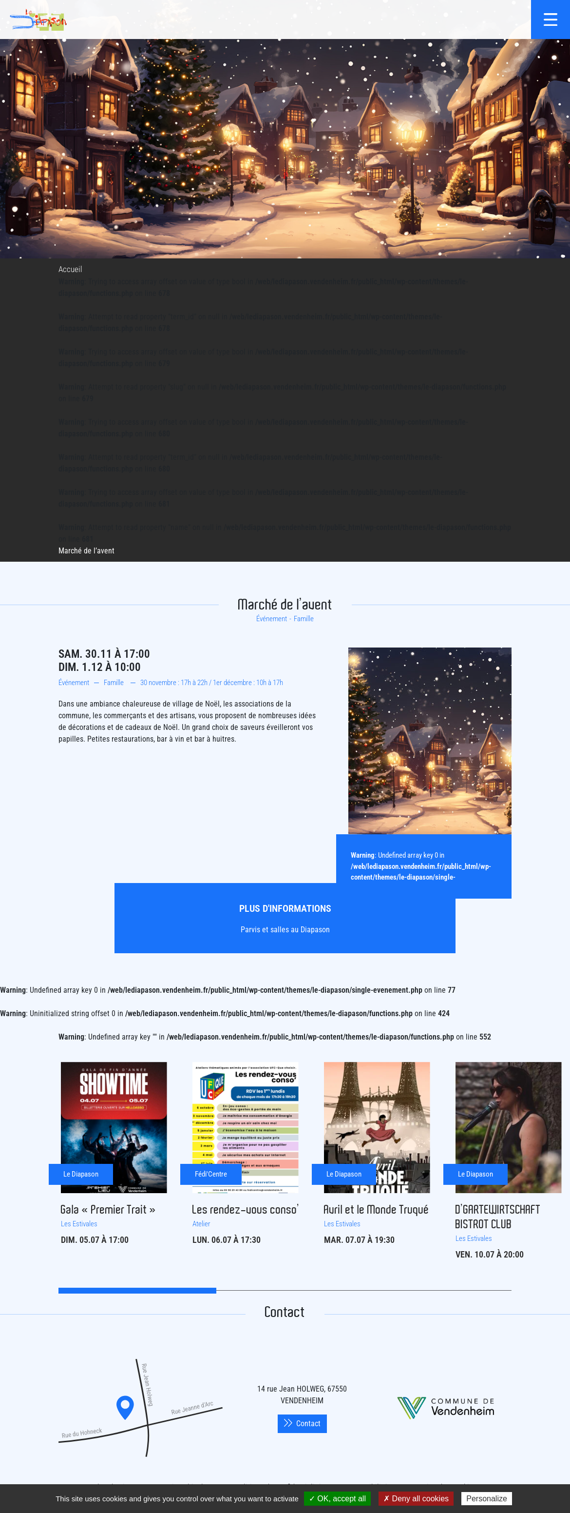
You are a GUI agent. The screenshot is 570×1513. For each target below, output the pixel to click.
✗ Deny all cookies (416, 1498)
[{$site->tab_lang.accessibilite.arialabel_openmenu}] (550, 19)
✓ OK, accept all (337, 1498)
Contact (302, 1423)
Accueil (70, 269)
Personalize (486, 1498)
